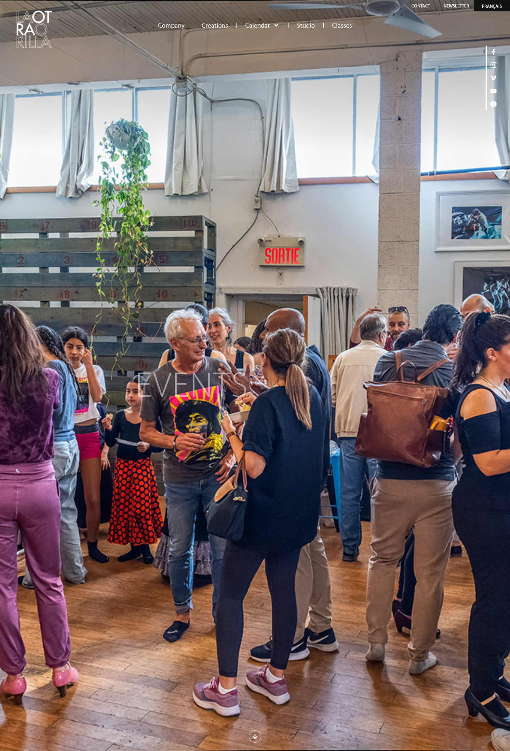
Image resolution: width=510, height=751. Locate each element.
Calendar (262, 25)
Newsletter (456, 6)
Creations (215, 25)
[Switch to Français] (492, 6)
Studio (306, 25)
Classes (342, 25)
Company (171, 25)
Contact (420, 6)
